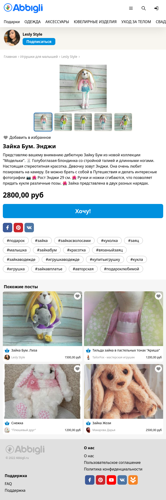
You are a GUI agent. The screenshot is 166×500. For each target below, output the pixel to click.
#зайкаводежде (21, 259)
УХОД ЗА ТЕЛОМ (136, 21)
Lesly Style (32, 34)
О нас (89, 455)
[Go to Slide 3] (83, 122)
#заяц (133, 240)
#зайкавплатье (48, 268)
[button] (83, 88)
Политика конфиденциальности (113, 469)
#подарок (16, 240)
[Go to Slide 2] (63, 122)
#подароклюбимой (121, 268)
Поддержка (15, 490)
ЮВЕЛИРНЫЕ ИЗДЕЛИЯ (95, 21)
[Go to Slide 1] (43, 122)
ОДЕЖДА (32, 21)
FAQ (8, 483)
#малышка (17, 250)
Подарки (12, 21)
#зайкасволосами (74, 240)
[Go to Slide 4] (103, 122)
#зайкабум (47, 250)
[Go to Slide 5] (123, 122)
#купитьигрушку (105, 259)
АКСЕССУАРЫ (57, 21)
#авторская (83, 268)
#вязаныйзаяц (109, 250)
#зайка (41, 240)
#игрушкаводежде (62, 259)
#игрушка (16, 268)
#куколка (109, 240)
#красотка (76, 250)
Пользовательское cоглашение (112, 462)
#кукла (136, 259)
